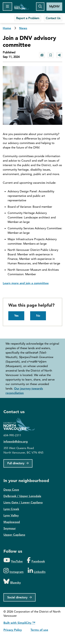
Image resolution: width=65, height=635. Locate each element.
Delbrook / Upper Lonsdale (22, 496)
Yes (16, 315)
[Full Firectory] (17, 463)
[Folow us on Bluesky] (12, 581)
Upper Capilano (14, 534)
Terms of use (39, 630)
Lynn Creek (11, 509)
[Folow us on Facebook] (36, 560)
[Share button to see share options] (59, 55)
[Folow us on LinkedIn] (37, 571)
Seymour (9, 528)
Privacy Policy (12, 630)
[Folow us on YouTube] (13, 560)
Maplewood (11, 522)
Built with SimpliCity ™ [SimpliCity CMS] (19, 622)
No (38, 315)
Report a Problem (27, 18)
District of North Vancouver (20, 424)
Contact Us (53, 18)
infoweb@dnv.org (15, 441)
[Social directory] (19, 597)
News (23, 28)
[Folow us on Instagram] (13, 571)
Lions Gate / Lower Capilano (23, 502)
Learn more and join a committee (26, 283)
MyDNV (54, 6)
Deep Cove (11, 489)
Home (21, 6)
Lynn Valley (11, 515)
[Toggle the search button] (40, 6)
